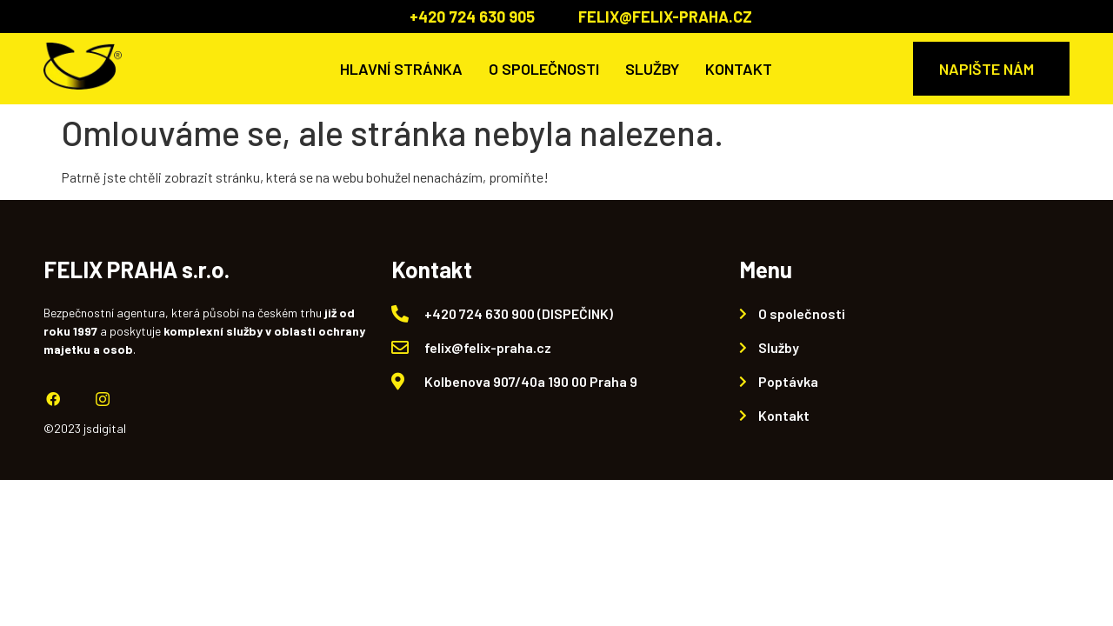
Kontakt (738, 68)
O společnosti (544, 68)
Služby (652, 68)
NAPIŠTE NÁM (986, 68)
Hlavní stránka (401, 68)
